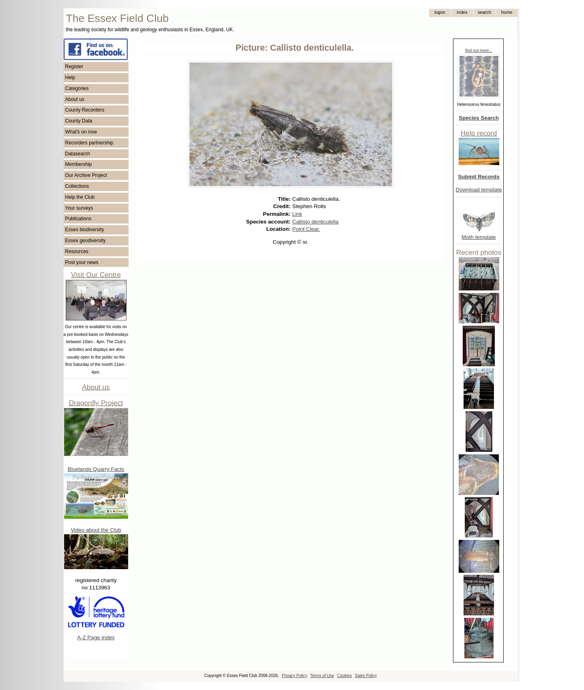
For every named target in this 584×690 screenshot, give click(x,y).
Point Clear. (306, 229)
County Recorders (85, 110)
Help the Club (80, 197)
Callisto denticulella (315, 222)
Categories (77, 88)
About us (74, 99)
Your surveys (79, 208)
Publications (78, 218)
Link (297, 214)
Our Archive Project (86, 175)
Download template (479, 190)
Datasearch (77, 154)
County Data (78, 121)
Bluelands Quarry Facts (96, 469)
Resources (76, 251)
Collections (77, 186)
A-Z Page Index (96, 637)
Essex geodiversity (85, 240)
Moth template (479, 237)
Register (74, 66)
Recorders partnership (89, 143)
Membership (78, 164)
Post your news (82, 262)
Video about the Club (96, 530)
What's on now (81, 132)
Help (70, 77)
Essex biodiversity (84, 229)
